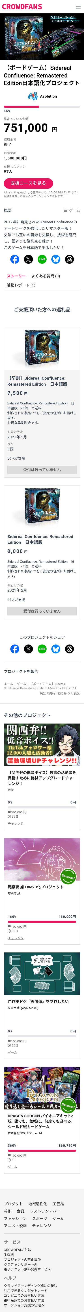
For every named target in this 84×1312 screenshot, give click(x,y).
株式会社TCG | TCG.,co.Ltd (25, 1133)
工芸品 (58, 1204)
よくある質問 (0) (45, 276)
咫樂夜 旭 (14, 893)
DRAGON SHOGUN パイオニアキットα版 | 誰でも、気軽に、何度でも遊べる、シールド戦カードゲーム (41, 1121)
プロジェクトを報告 (21, 671)
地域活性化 (37, 1204)
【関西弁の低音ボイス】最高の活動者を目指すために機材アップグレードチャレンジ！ (42, 778)
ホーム (8, 684)
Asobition (48, 96)
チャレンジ (16, 823)
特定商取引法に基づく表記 (60, 693)
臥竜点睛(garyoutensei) (23, 1008)
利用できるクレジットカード (25, 1291)
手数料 (9, 1255)
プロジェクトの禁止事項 (22, 1260)
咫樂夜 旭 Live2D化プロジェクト (36, 887)
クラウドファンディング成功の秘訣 (30, 1286)
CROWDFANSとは (17, 1250)
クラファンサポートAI (20, 1265)
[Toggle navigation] (78, 6)
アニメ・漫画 (15, 1226)
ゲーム (21, 684)
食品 (20, 1211)
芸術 (7, 1211)
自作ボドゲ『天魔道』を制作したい (38, 1001)
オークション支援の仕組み (24, 1305)
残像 (11, 790)
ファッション (15, 1218)
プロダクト (13, 1204)
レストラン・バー (45, 1211)
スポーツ (39, 1218)
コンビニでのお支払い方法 (24, 1296)
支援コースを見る (28, 183)
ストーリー (16, 276)
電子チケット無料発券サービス (27, 1269)
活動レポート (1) (21, 285)
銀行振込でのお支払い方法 (24, 1301)
